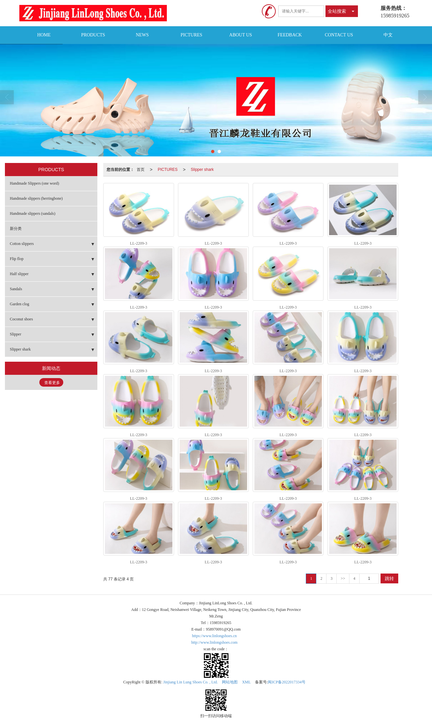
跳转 (389, 578)
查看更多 (52, 382)
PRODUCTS (93, 34)
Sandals (16, 289)
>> (343, 578)
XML (246, 682)
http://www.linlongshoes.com (214, 642)
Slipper (15, 334)
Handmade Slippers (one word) (34, 183)
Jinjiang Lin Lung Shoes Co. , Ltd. (190, 682)
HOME (43, 34)
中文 (388, 34)
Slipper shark (202, 169)
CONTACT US (339, 34)
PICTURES (191, 34)
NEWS (142, 34)
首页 (141, 169)
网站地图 (230, 682)
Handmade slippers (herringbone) (36, 198)
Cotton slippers (22, 243)
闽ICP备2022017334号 (286, 682)
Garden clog (19, 304)
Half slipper (19, 274)
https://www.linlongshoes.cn (214, 636)
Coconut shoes (21, 319)
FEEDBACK (290, 34)
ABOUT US (240, 34)
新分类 (16, 228)
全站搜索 (337, 11)
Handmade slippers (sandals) (32, 213)
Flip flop (17, 258)
